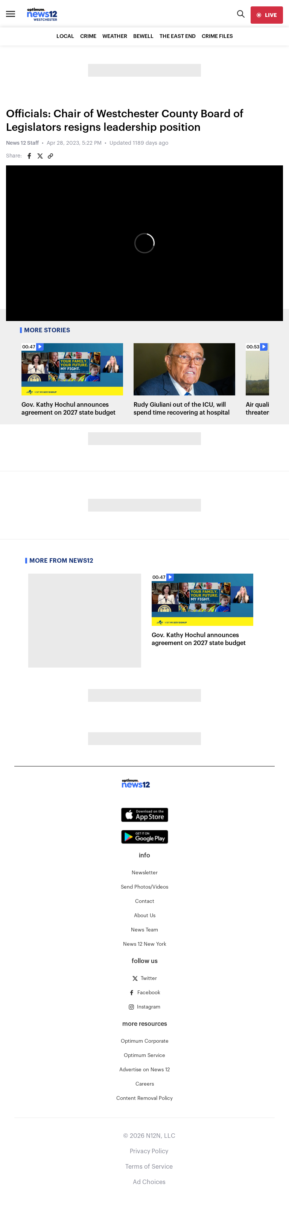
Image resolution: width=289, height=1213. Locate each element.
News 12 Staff (22, 143)
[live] (267, 15)
